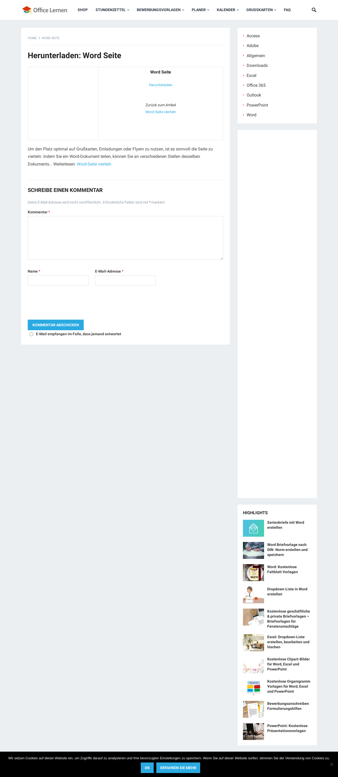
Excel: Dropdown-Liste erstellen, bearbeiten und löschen (288, 642)
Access (253, 35)
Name (34, 271)
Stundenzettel (111, 10)
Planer (199, 10)
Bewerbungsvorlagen (159, 10)
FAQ (287, 10)
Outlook (254, 95)
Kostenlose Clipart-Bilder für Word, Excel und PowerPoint (288, 664)
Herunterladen (160, 85)
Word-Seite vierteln (160, 112)
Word (251, 114)
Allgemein (256, 55)
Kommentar (39, 212)
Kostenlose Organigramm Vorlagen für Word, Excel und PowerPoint (288, 686)
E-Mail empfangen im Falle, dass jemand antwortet (78, 334)
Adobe (253, 45)
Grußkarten (259, 10)
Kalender (226, 10)
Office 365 (256, 85)
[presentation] (68, 304)
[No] (331, 764)
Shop (83, 10)
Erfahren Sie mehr (178, 768)
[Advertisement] (63, 102)
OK (147, 768)
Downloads (257, 65)
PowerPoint (257, 105)
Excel (251, 75)
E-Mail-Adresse (109, 271)
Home (32, 38)
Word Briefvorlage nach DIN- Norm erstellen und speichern (287, 549)
